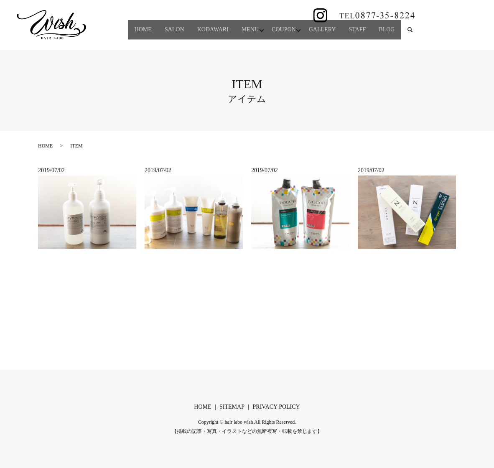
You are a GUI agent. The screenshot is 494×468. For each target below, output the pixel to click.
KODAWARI (199, 20)
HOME (120, 20)
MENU (241, 20)
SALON (156, 20)
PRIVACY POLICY (276, 407)
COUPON (279, 20)
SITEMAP (231, 407)
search (116, 33)
